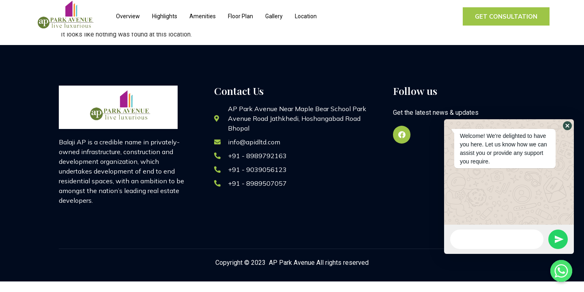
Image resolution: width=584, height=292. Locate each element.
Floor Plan (240, 16)
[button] (567, 125)
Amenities (202, 16)
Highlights (164, 16)
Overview (128, 16)
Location (306, 16)
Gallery (274, 16)
